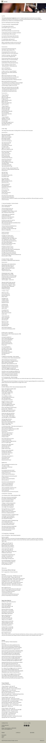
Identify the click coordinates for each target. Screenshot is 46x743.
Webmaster (42, 740)
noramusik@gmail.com (8, 729)
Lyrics (3, 737)
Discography (4, 734)
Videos (3, 736)
